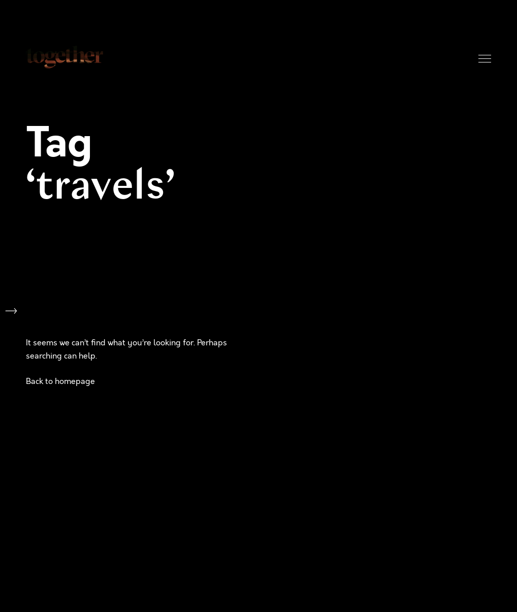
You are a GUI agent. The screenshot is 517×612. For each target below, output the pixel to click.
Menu (484, 58)
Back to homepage (60, 381)
